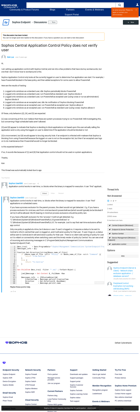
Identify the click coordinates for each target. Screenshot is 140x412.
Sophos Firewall (31, 374)
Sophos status (75, 398)
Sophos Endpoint (9, 374)
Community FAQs (98, 378)
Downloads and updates (79, 374)
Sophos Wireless (31, 389)
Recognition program (100, 390)
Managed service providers (54, 379)
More (54, 22)
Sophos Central (31, 404)
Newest (61, 193)
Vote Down (15, 300)
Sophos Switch (30, 381)
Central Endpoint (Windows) (122, 225)
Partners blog (52, 396)
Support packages (76, 378)
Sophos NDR (30, 392)
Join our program (54, 383)
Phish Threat (7, 401)
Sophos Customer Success (76, 386)
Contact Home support (123, 394)
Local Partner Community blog (57, 400)
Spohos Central (118, 234)
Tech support (74, 401)
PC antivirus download (123, 401)
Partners (70, 9)
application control (119, 244)
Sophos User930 (16, 183)
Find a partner (53, 374)
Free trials (118, 374)
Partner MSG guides (55, 405)
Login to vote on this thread (111, 200)
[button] (120, 5)
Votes (53, 193)
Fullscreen (99, 291)
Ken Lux (10, 57)
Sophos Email (8, 397)
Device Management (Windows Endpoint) (121, 239)
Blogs (52, 9)
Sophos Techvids (76, 390)
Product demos (120, 378)
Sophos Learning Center (79, 394)
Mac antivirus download (123, 397)
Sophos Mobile (8, 385)
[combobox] (71, 5)
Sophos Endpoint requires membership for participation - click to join (70, 408)
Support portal (75, 381)
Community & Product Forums (24, 9)
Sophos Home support (123, 390)
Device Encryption (9, 381)
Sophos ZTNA (30, 378)
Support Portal (72, 14)
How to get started (99, 374)
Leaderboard (97, 394)
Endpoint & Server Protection (123, 229)
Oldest (44, 193)
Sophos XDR (7, 378)
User (137, 4)
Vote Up (11, 300)
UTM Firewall (30, 385)
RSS (123, 256)
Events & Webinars (94, 9)
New (132, 22)
